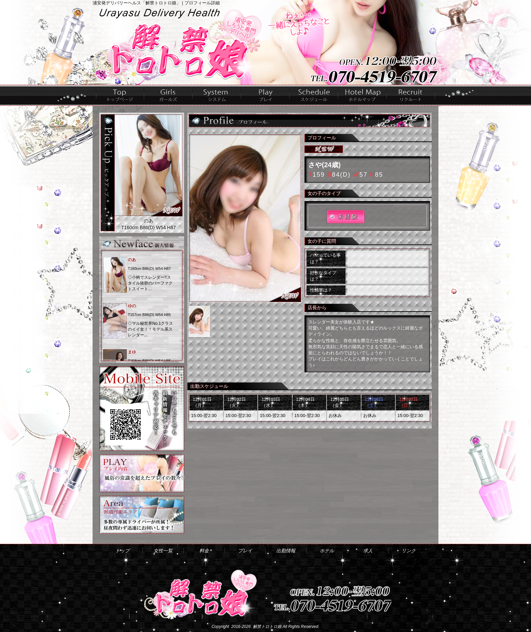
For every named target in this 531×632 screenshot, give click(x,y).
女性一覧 (168, 95)
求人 (411, 95)
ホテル (362, 95)
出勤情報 (314, 95)
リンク (408, 550)
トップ (120, 95)
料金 (217, 95)
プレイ (265, 95)
